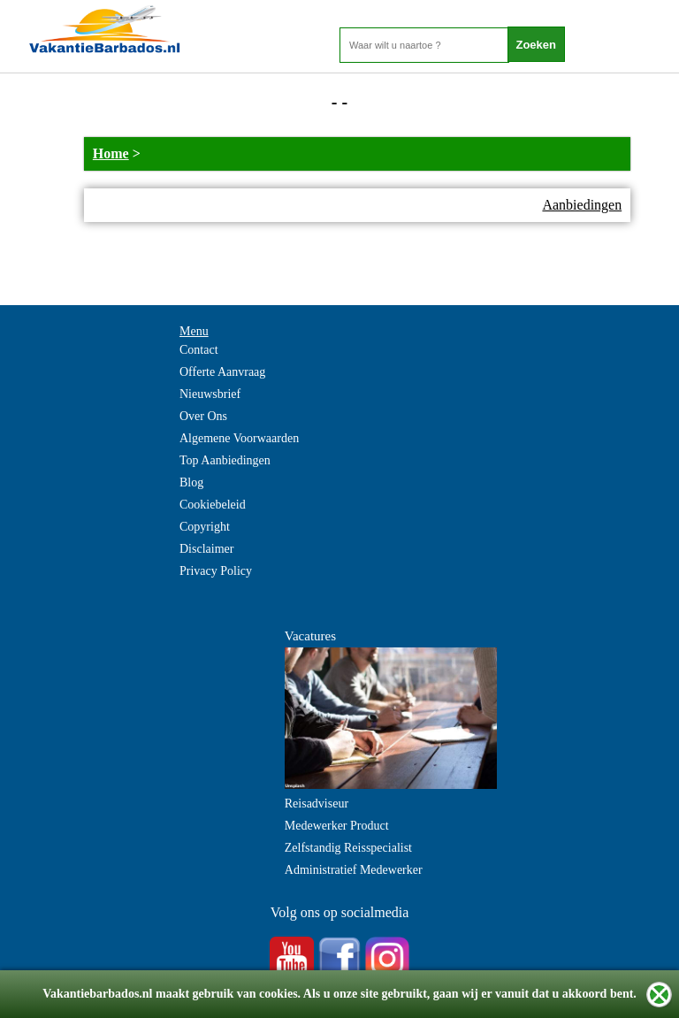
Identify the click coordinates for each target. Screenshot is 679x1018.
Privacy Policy (215, 571)
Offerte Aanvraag (222, 372)
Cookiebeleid (212, 504)
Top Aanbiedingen (225, 460)
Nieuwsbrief (209, 394)
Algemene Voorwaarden (239, 438)
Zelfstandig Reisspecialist (348, 847)
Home (111, 153)
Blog (191, 482)
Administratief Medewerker (354, 869)
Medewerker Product (337, 825)
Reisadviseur (316, 803)
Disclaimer (206, 548)
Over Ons (203, 416)
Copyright (204, 526)
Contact (198, 349)
